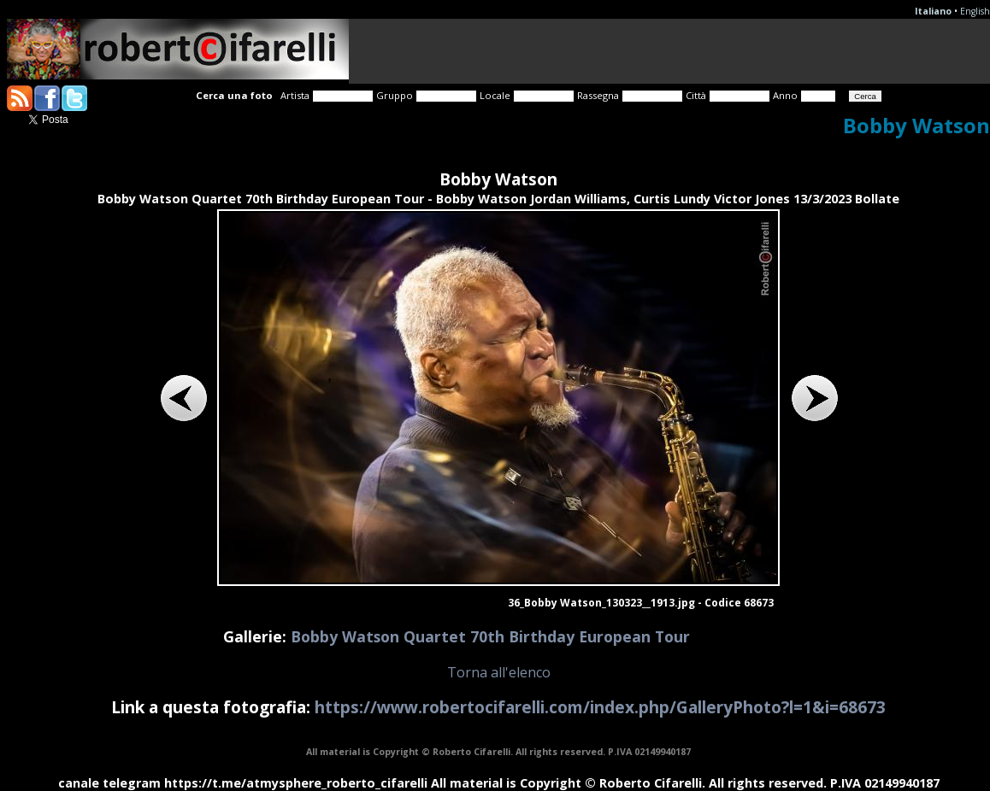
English (975, 11)
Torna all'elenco (499, 672)
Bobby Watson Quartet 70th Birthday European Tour (490, 636)
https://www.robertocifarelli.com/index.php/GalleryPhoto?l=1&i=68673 (600, 706)
